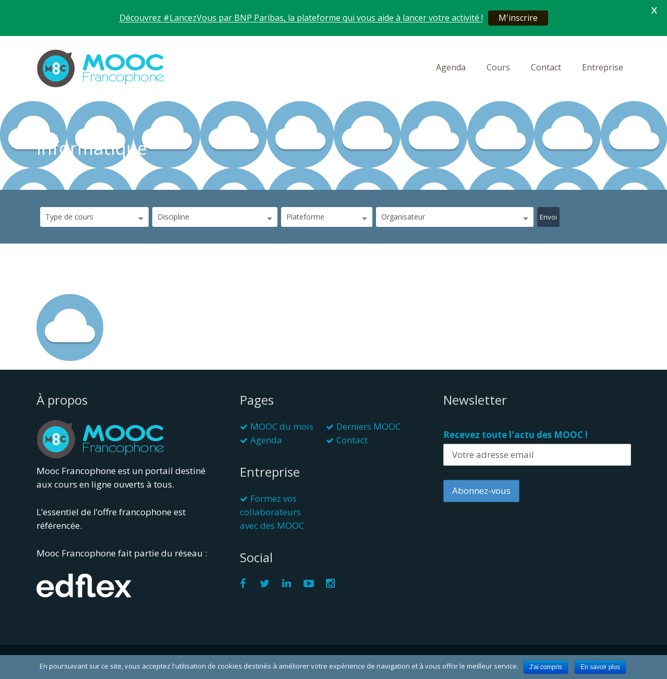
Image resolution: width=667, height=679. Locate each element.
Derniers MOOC (368, 426)
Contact (546, 67)
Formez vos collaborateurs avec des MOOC (272, 511)
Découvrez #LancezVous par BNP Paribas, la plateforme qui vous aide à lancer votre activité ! (301, 17)
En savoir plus (600, 667)
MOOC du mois (281, 426)
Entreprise (602, 67)
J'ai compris (545, 667)
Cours (498, 67)
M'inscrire (518, 17)
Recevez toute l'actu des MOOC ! (515, 435)
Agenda (451, 67)
